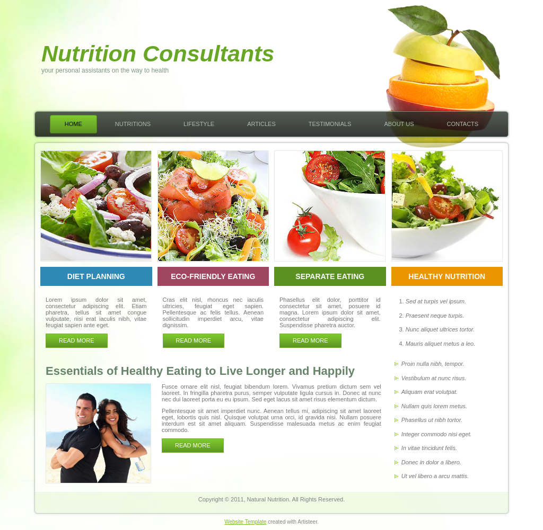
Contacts (462, 124)
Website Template (245, 522)
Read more (76, 340)
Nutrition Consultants (158, 53)
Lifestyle (198, 124)
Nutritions (133, 124)
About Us (399, 124)
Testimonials (330, 124)
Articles (261, 124)
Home (73, 124)
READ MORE (193, 445)
